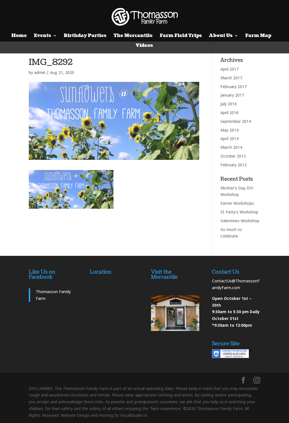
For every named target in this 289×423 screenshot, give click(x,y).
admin (39, 72)
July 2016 (228, 103)
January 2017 (232, 95)
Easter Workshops (237, 203)
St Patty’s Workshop (239, 212)
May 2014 (229, 130)
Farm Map (258, 36)
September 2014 (235, 121)
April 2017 (229, 69)
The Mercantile (133, 36)
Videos (144, 46)
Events (42, 36)
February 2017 (233, 86)
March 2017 (231, 77)
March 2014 (231, 147)
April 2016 (229, 112)
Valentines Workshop (239, 220)
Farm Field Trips (181, 36)
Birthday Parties (85, 36)
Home (19, 36)
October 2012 (233, 156)
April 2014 (229, 138)
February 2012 (233, 164)
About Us (221, 36)
